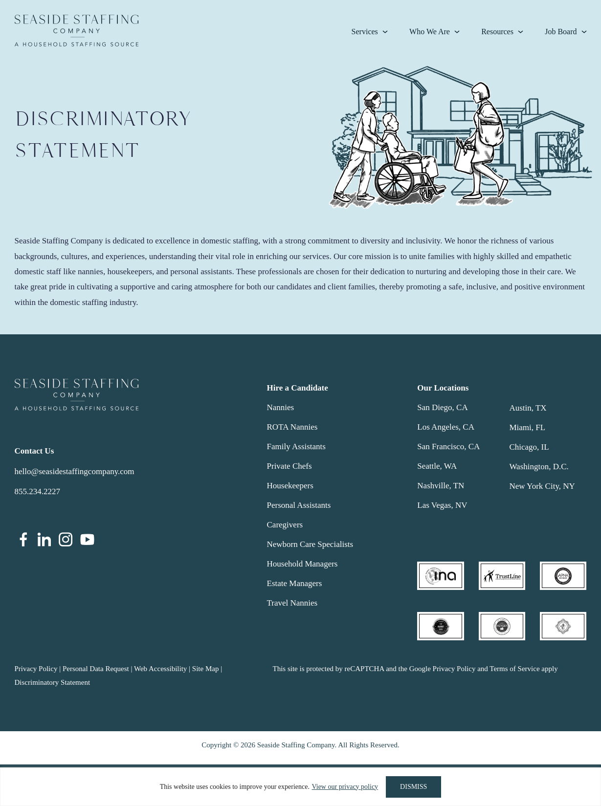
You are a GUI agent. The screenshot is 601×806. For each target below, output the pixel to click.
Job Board (561, 31)
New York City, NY (542, 486)
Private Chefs (289, 466)
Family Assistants (296, 446)
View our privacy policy (345, 786)
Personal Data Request (96, 669)
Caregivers (285, 524)
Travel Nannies (292, 603)
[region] (300, 786)
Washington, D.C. (538, 466)
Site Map (205, 669)
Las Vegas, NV (442, 505)
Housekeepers (290, 485)
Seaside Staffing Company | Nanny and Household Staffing (76, 30)
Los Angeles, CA (445, 427)
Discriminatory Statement (52, 682)
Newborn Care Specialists (310, 544)
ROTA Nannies (292, 427)
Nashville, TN (440, 485)
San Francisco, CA (448, 446)
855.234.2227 (38, 491)
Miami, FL (527, 427)
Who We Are (429, 31)
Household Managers (302, 563)
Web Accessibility (160, 669)
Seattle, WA (437, 466)
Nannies (280, 407)
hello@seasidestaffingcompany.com (74, 471)
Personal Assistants (299, 505)
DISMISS (413, 786)
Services (365, 31)
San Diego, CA (442, 407)
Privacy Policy (36, 669)
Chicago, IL (529, 447)
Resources (497, 31)
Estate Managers (294, 583)
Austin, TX (527, 408)
